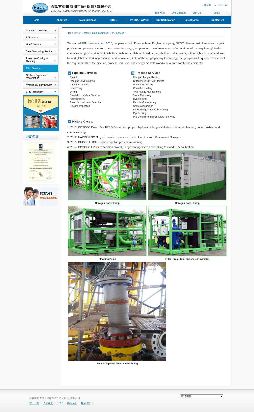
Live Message (178, 13)
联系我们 (85, 403)
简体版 (207, 5)
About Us (61, 20)
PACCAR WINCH (139, 20)
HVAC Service (33, 44)
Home (36, 20)
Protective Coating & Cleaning (37, 60)
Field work (159, 13)
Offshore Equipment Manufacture (36, 76)
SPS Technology (34, 92)
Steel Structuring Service (39, 51)
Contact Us (217, 20)
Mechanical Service (36, 30)
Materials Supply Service (39, 85)
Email (217, 13)
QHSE (113, 20)
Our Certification (165, 20)
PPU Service (33, 68)
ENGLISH (222, 5)
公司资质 (48, 403)
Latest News (192, 20)
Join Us (197, 13)
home (86, 33)
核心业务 (72, 403)
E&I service (32, 37)
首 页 (34, 403)
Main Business (87, 20)
